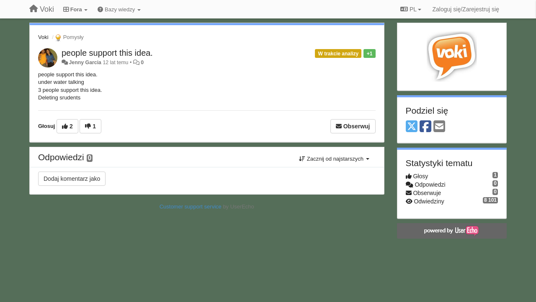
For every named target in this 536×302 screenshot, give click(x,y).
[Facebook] (425, 127)
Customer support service (191, 206)
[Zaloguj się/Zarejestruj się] (465, 9)
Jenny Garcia (85, 62)
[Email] (439, 127)
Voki (43, 37)
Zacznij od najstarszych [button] (334, 159)
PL (410, 9)
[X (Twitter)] (411, 127)
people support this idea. (107, 52)
